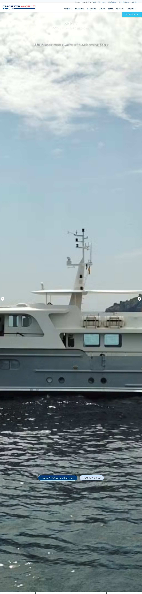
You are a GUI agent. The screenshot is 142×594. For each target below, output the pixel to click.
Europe (104, 2)
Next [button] (139, 299)
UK (99, 2)
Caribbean (126, 2)
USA (94, 2)
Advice (98, 8)
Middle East (112, 2)
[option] (71, 297)
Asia (119, 2)
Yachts (59, 8)
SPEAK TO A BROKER (93, 478)
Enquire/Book (132, 14)
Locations (72, 8)
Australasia (134, 2)
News (107, 8)
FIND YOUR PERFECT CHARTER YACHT (57, 478)
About (117, 8)
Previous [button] (2, 299)
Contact (129, 8)
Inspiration (86, 8)
